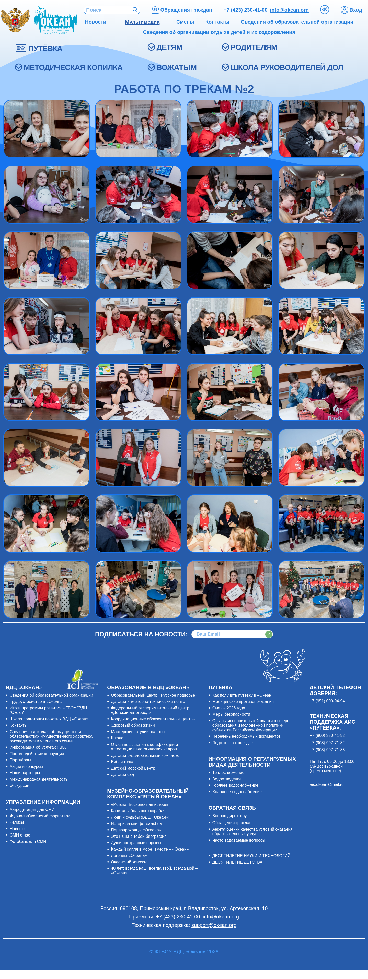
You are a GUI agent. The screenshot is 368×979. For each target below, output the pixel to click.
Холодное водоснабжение (237, 792)
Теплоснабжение (228, 772)
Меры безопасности (231, 714)
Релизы (17, 822)
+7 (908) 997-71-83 (327, 750)
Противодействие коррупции (37, 753)
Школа (117, 738)
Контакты (18, 725)
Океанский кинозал (129, 862)
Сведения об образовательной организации (51, 695)
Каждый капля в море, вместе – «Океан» (150, 849)
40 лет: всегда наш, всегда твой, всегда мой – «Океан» (154, 870)
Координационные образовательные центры (153, 719)
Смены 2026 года (228, 708)
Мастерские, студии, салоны (138, 732)
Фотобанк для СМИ (28, 841)
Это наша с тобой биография (138, 836)
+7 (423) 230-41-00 (246, 10)
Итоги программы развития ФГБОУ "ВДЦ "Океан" (48, 710)
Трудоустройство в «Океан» (36, 701)
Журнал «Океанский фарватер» (40, 816)
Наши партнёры (25, 773)
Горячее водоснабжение (235, 785)
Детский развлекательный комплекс (145, 755)
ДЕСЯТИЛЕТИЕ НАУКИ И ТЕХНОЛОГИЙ (251, 856)
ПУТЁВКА (45, 48)
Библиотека (122, 762)
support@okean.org (213, 925)
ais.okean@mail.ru (327, 784)
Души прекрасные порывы (136, 843)
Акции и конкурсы (26, 766)
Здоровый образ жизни (133, 725)
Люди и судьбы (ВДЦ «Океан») (140, 817)
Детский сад (122, 774)
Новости (18, 829)
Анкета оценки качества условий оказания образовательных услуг (252, 831)
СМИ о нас (20, 835)
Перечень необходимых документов (246, 736)
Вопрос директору (229, 816)
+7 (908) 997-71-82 (327, 743)
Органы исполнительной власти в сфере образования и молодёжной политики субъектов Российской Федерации (251, 725)
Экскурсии (19, 785)
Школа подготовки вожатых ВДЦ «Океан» (49, 719)
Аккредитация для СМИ (32, 809)
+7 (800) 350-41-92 (327, 735)
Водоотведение (227, 779)
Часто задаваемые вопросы (239, 840)
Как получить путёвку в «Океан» (243, 695)
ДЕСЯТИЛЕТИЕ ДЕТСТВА (237, 862)
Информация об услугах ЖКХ (38, 747)
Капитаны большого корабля (138, 811)
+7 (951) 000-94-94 (327, 701)
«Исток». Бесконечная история (140, 804)
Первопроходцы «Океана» (136, 830)
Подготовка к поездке (232, 743)
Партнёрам (20, 760)
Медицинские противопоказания (243, 701)
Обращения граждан (232, 823)
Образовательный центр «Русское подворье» (154, 695)
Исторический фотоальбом (136, 823)
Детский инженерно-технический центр (148, 701)
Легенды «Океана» (129, 855)
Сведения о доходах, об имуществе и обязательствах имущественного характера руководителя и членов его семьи (51, 736)
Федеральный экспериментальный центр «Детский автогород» (150, 710)
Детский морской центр (133, 768)
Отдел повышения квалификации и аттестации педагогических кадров (144, 746)
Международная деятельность (39, 779)
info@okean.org (289, 10)
